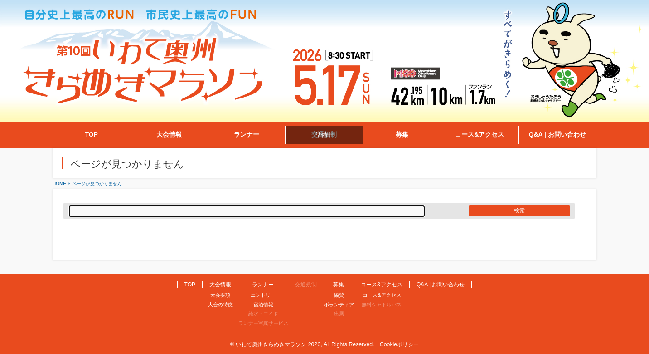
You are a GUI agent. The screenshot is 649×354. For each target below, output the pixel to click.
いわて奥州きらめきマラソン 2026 (278, 344)
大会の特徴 (220, 304)
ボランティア (339, 304)
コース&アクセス (381, 284)
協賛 (339, 295)
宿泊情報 (263, 304)
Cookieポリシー (399, 344)
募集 (338, 284)
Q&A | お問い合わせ (441, 284)
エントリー (263, 295)
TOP (189, 284)
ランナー (263, 284)
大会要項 (220, 295)
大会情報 (220, 284)
